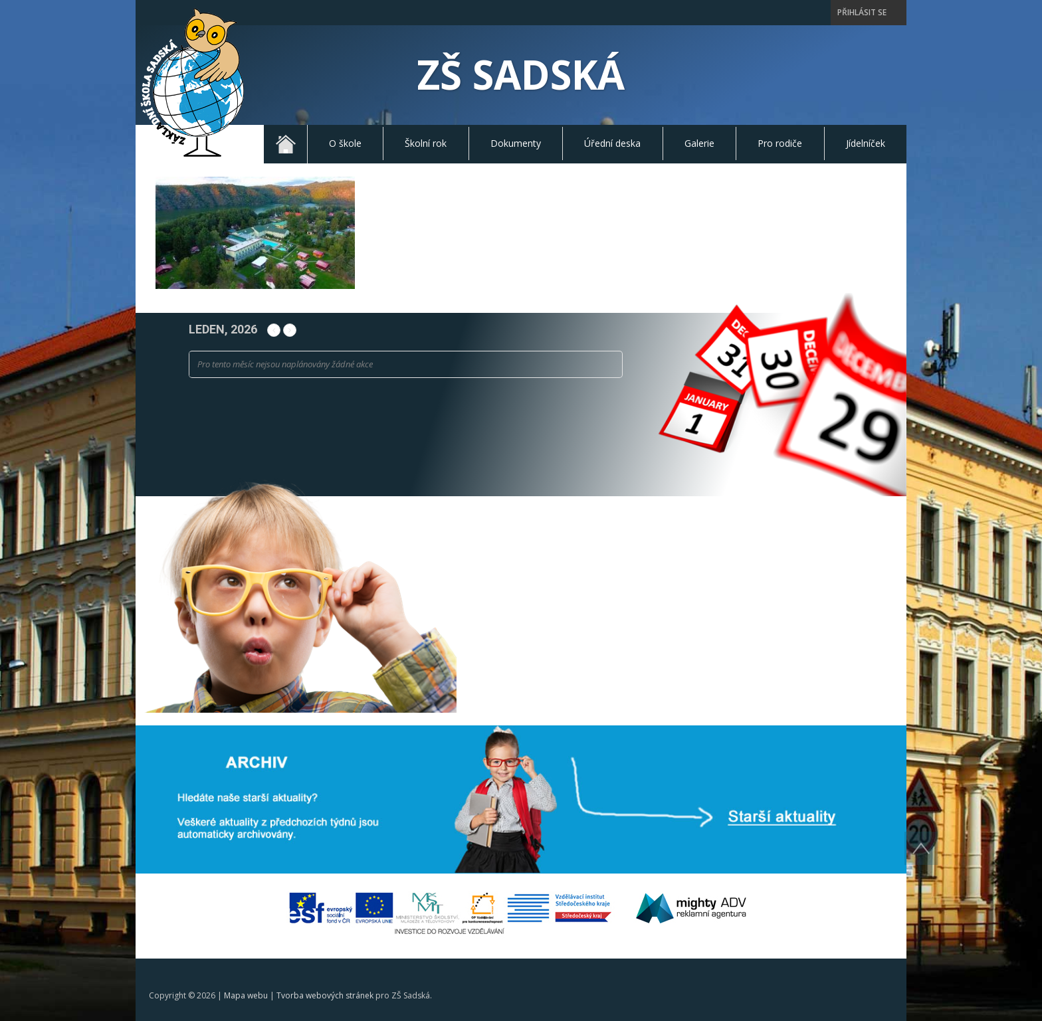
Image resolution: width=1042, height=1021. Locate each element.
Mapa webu (246, 995)
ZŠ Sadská (521, 74)
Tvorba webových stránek (324, 995)
